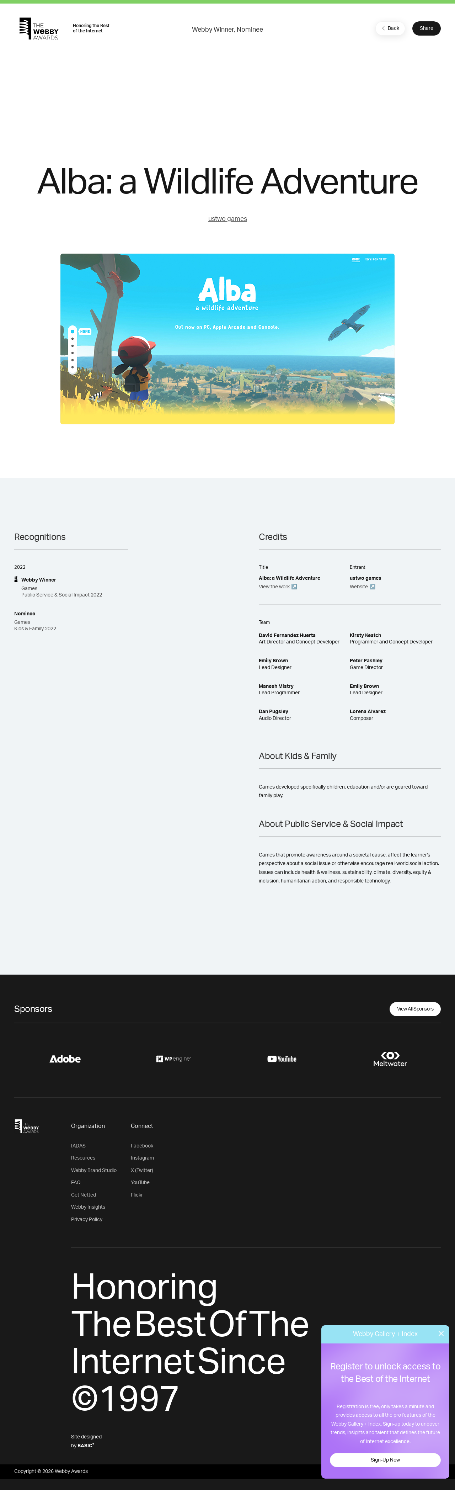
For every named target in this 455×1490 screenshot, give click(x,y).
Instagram (142, 1158)
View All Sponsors (415, 1009)
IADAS (78, 1146)
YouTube (140, 1182)
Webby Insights (88, 1207)
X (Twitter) (142, 1170)
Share (426, 28)
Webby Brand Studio (94, 1170)
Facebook (142, 1146)
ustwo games (227, 219)
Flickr (137, 1195)
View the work (274, 586)
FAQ (76, 1182)
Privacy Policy (86, 1219)
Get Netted (83, 1195)
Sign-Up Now (385, 1460)
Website (359, 586)
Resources (83, 1158)
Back (389, 28)
